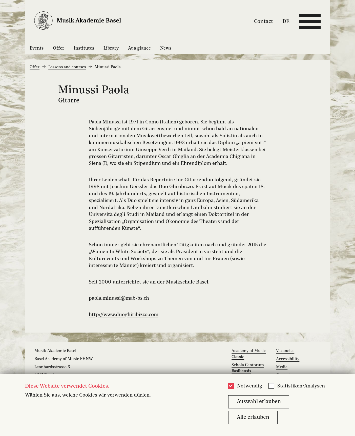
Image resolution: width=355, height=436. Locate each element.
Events (37, 48)
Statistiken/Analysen (301, 386)
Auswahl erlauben (259, 401)
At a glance (139, 48)
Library (111, 48)
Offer (58, 48)
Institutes (84, 48)
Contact (263, 21)
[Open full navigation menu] (310, 21)
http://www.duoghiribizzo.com (123, 314)
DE (285, 21)
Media (281, 367)
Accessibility (287, 359)
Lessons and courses (67, 67)
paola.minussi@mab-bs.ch (119, 298)
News (165, 48)
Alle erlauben (253, 417)
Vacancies (285, 351)
